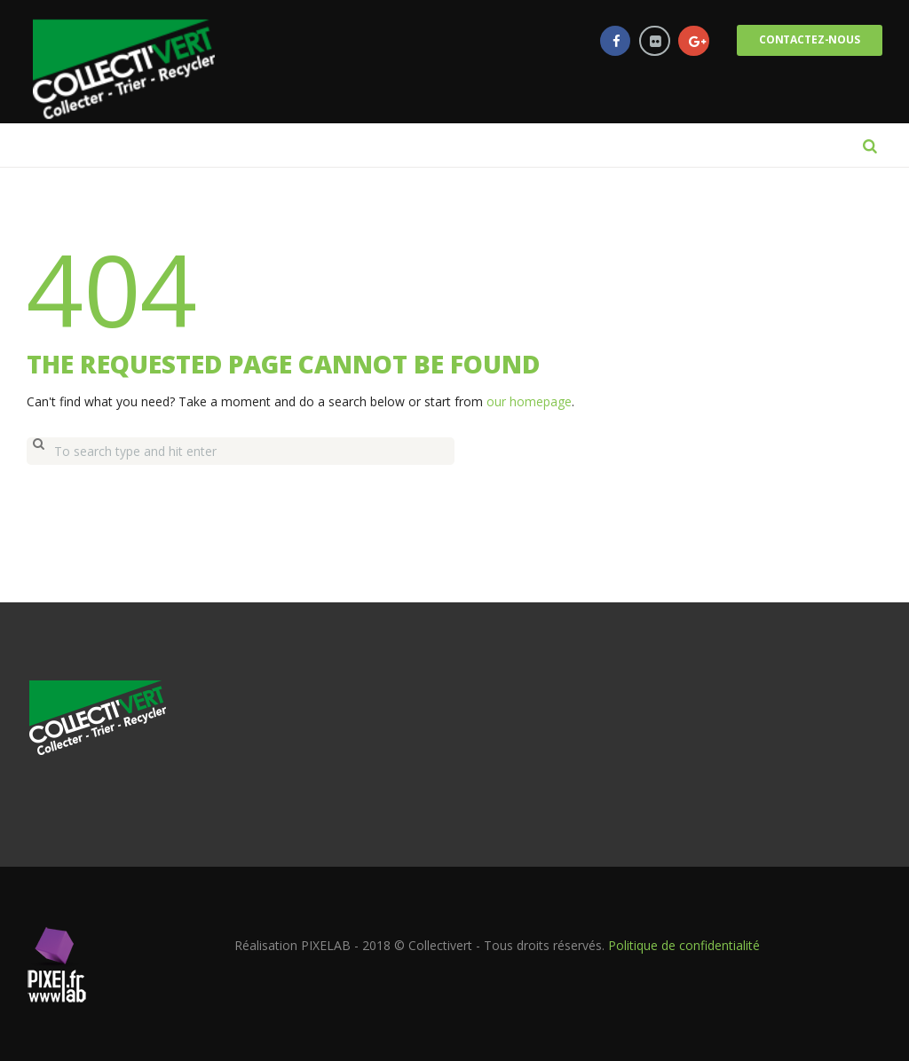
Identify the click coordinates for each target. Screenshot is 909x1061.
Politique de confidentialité (684, 943)
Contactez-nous (807, 40)
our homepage (529, 401)
